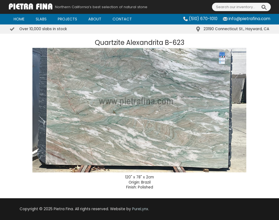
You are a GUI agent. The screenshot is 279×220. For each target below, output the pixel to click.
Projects (67, 19)
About (94, 19)
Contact (122, 19)
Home (19, 19)
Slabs (41, 19)
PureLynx (140, 209)
